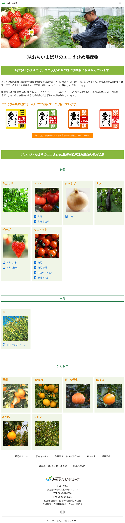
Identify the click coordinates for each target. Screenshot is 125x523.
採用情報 (106, 456)
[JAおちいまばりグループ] (10, 3)
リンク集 (91, 456)
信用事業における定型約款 (68, 456)
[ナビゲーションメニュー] (120, 3)
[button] (62, 135)
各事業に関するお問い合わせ (53, 466)
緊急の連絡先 (79, 466)
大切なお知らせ (41, 456)
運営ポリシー (21, 456)
